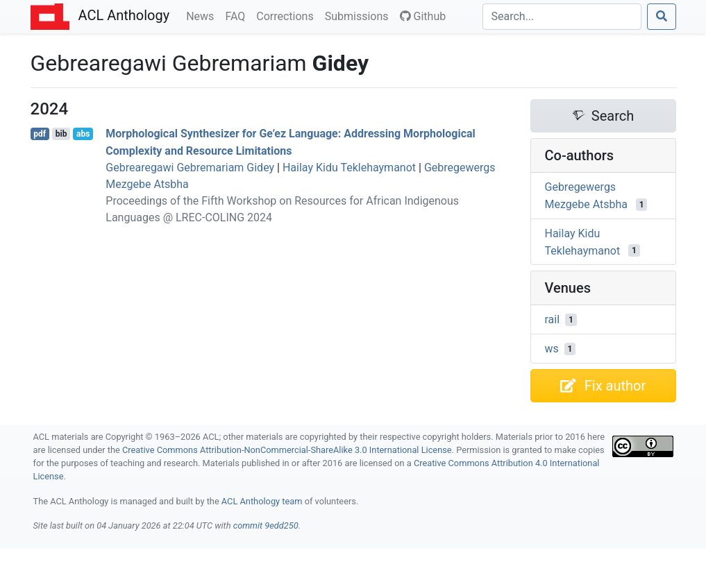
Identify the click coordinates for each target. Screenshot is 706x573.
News (202, 15)
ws (552, 348)
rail (552, 319)
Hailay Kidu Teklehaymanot (349, 167)
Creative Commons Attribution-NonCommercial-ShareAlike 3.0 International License (287, 450)
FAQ (238, 15)
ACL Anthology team (262, 501)
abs (83, 134)
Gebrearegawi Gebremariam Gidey (190, 167)
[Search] (561, 16)
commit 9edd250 (266, 525)
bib (61, 134)
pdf (39, 134)
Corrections (287, 15)
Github (423, 16)
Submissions (359, 15)
